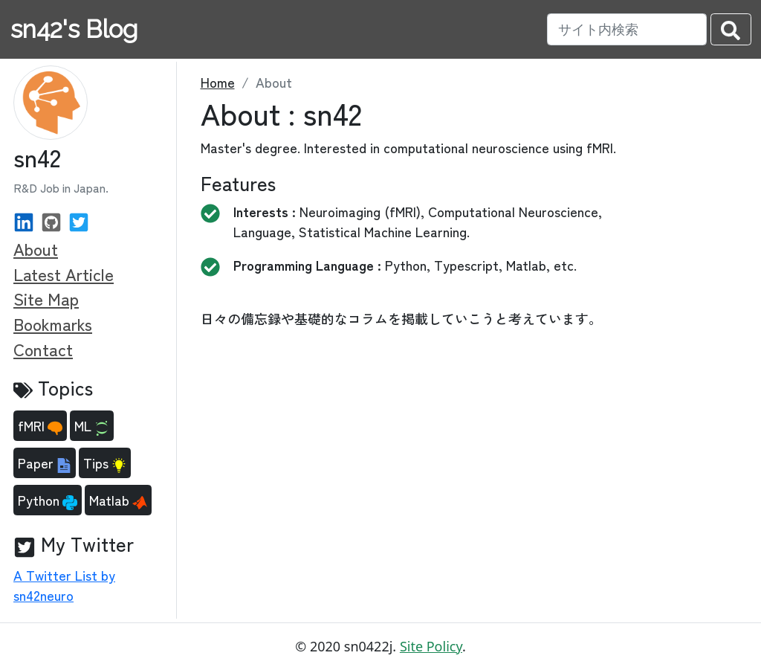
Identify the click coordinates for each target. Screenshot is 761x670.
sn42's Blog (73, 29)
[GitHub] (51, 220)
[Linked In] (23, 220)
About (35, 248)
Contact (43, 349)
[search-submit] (730, 29)
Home (218, 81)
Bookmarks (52, 323)
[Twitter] (78, 220)
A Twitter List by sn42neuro (64, 585)
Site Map (46, 298)
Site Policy (431, 646)
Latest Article (63, 274)
